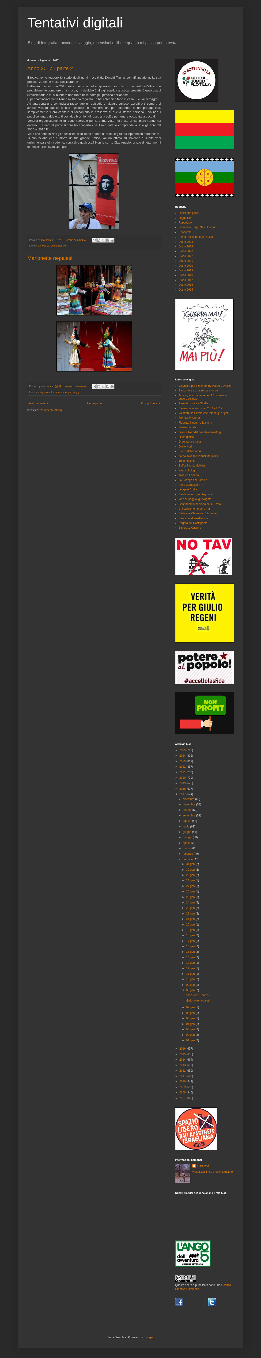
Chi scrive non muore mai (195, 508)
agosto (187, 821)
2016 (182, 1048)
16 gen (191, 946)
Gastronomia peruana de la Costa (200, 504)
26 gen (191, 891)
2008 (182, 1092)
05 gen (191, 1018)
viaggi (76, 392)
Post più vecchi (150, 403)
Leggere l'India (188, 489)
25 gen (191, 897)
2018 (182, 788)
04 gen (191, 1024)
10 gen (191, 979)
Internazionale (187, 427)
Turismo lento (187, 461)
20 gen (191, 924)
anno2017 (43, 245)
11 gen (191, 973)
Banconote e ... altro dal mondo (198, 390)
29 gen (191, 875)
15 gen (191, 951)
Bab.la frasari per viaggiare (195, 494)
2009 (182, 1087)
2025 (182, 750)
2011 (182, 1076)
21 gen (191, 919)
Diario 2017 (186, 280)
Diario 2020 (186, 265)
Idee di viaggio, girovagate (195, 499)
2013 (182, 1065)
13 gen (191, 962)
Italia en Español (189, 475)
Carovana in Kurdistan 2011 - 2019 (200, 408)
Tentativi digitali (75, 22)
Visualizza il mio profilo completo (212, 1171)
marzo (187, 848)
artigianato (44, 392)
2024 (182, 755)
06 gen (191, 1013)
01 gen (191, 1040)
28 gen (191, 880)
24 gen (191, 902)
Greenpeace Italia (190, 441)
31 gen (191, 864)
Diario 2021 (186, 260)
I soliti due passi (189, 213)
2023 (182, 761)
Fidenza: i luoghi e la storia (195, 422)
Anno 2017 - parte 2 (50, 68)
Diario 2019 (186, 270)
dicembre (189, 799)
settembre (189, 815)
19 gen (191, 930)
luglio (186, 826)
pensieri (62, 245)
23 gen (191, 908)
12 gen (191, 968)
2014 (182, 1059)
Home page (94, 403)
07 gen (191, 1007)
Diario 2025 (186, 241)
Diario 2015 (186, 289)
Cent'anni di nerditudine (193, 518)
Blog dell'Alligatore (190, 451)
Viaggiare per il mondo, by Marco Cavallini (205, 385)
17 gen (191, 941)
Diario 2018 (186, 275)
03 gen (191, 1029)
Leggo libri (185, 218)
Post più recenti (38, 403)
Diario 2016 (186, 284)
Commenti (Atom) (51, 410)
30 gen (191, 869)
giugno (187, 832)
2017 (182, 794)
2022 (182, 766)
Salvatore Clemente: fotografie (198, 513)
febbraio (188, 853)
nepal (68, 392)
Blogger (148, 1337)
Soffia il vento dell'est (192, 465)
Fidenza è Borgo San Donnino (197, 227)
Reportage (185, 222)
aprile (186, 843)
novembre (189, 804)
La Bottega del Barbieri (193, 480)
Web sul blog (187, 470)
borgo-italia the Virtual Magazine (199, 456)
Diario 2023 (186, 251)
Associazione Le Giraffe (193, 403)
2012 (182, 1070)
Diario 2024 (186, 246)
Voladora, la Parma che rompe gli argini (203, 413)
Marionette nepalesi (49, 258)
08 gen (191, 990)
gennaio (188, 859)
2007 (182, 1098)
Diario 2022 (186, 256)
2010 (182, 1081)
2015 (182, 1054)
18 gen (191, 935)
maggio (188, 837)
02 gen (191, 1034)
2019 (182, 783)
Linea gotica (186, 437)
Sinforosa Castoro (190, 527)
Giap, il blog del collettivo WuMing (200, 432)
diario (54, 245)
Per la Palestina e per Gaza (196, 237)
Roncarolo (185, 232)
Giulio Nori (185, 446)
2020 (182, 777)
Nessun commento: (75, 240)
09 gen (191, 984)
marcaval (203, 1165)
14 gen (191, 957)
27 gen (191, 886)
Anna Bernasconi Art (191, 484)
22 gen (191, 913)
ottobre (187, 810)
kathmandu (57, 392)
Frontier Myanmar (190, 417)
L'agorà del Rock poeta (193, 523)
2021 (182, 772)
